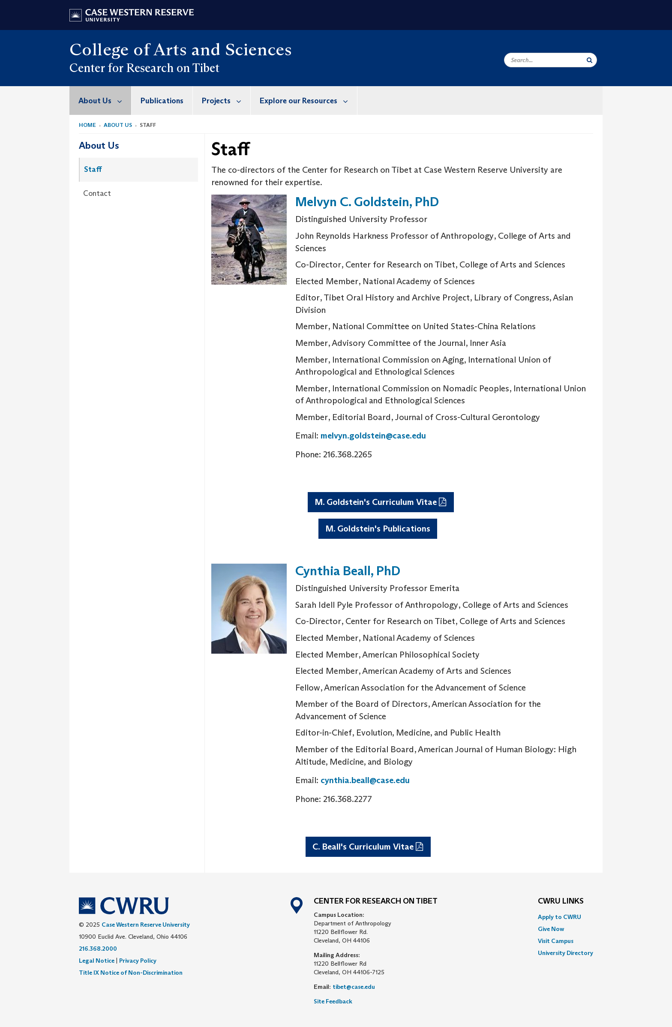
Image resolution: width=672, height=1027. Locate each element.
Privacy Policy (137, 960)
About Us (104, 100)
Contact (97, 193)
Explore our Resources (308, 100)
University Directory (565, 953)
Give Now (551, 929)
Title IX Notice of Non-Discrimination (131, 972)
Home (87, 125)
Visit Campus (555, 941)
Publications (162, 100)
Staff (93, 169)
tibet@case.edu (354, 987)
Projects (226, 100)
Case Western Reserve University (146, 924)
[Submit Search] (589, 60)
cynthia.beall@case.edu (365, 780)
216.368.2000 (98, 948)
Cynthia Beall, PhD (347, 571)
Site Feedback (333, 1001)
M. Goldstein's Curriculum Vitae (376, 502)
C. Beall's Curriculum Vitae (363, 846)
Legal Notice (96, 960)
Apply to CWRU (559, 917)
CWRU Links (561, 901)
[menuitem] (100, 100)
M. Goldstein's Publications (377, 528)
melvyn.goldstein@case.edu (373, 435)
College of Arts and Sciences (180, 49)
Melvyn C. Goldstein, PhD (367, 202)
